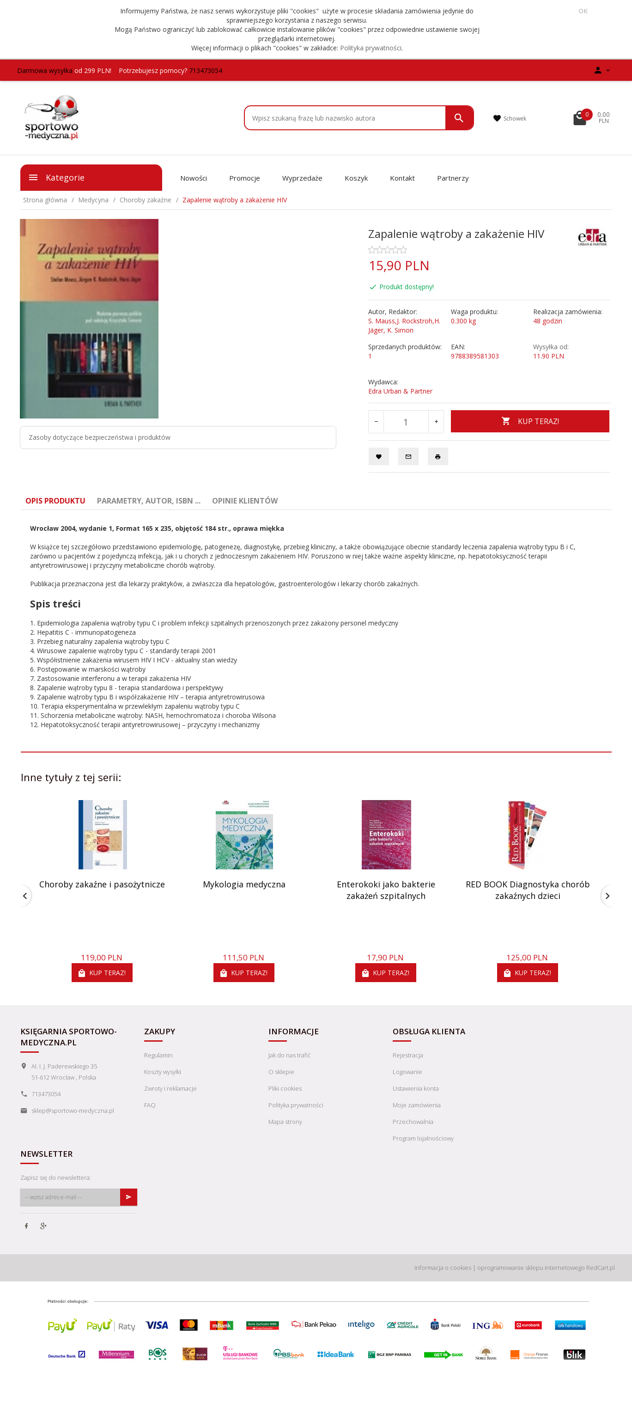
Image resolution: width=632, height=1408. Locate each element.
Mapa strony (285, 1121)
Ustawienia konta (416, 1088)
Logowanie (407, 1072)
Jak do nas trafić (289, 1055)
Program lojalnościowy (423, 1138)
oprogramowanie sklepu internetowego (531, 1267)
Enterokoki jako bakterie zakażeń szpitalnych (386, 890)
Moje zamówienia (417, 1105)
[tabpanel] (316, 626)
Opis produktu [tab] (55, 501)
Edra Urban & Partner (400, 391)
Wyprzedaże (302, 177)
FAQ (150, 1105)
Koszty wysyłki (162, 1072)
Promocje (244, 177)
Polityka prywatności (370, 47)
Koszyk (356, 177)
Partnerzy (453, 177)
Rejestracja (408, 1055)
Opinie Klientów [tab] (245, 501)
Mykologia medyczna (244, 884)
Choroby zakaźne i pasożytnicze (102, 884)
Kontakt (402, 177)
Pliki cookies (285, 1088)
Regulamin (158, 1055)
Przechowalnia (413, 1121)
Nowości (193, 177)
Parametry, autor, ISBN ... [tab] (149, 501)
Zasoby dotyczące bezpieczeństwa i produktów (99, 437)
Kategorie (56, 177)
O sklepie (281, 1072)
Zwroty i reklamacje (170, 1088)
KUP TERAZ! (530, 421)
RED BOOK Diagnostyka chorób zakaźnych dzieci (528, 890)
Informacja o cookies (442, 1267)
